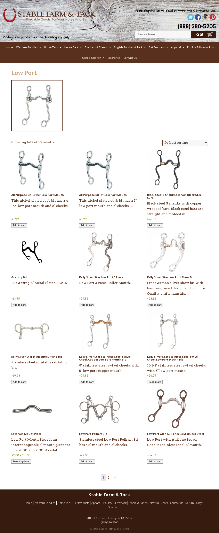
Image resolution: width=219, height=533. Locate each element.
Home (9, 47)
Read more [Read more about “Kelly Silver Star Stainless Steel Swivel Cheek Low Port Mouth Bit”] (154, 382)
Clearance (113, 58)
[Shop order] (185, 143)
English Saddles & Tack (128, 47)
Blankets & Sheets (96, 47)
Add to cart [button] (19, 225)
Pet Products (157, 47)
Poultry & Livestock (199, 47)
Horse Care (71, 47)
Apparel (176, 47)
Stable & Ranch (91, 58)
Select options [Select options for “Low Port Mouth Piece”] (21, 461)
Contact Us (130, 58)
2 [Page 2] (109, 477)
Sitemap (113, 507)
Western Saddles (27, 47)
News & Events (159, 503)
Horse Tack (51, 47)
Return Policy (193, 503)
